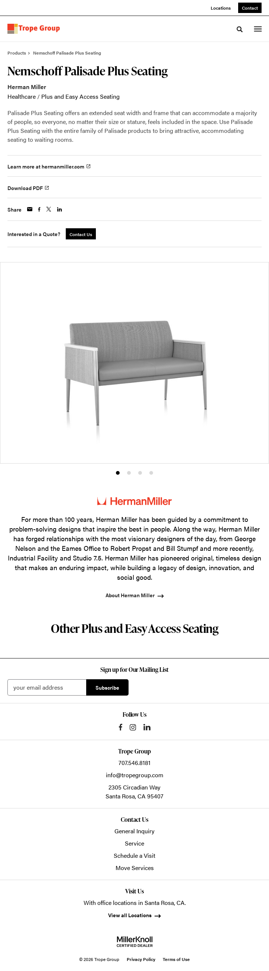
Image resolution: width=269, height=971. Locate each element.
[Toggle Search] (240, 29)
